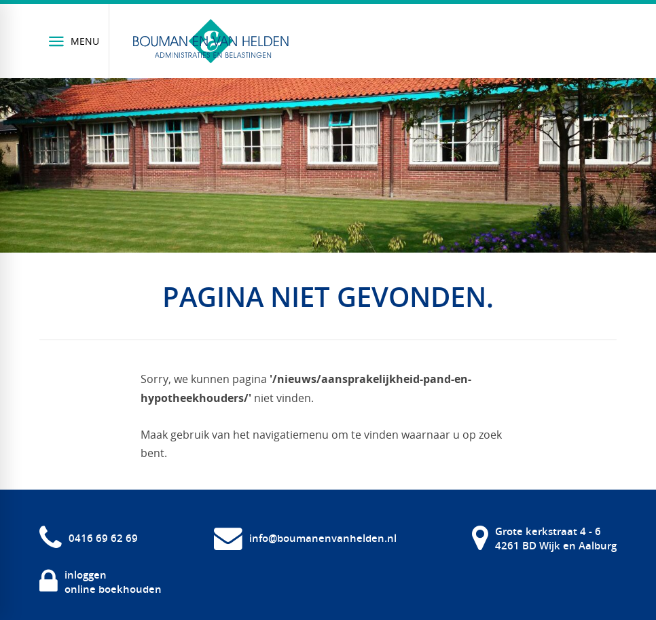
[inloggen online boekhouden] (100, 581)
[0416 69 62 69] (88, 538)
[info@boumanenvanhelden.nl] (305, 538)
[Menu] (74, 41)
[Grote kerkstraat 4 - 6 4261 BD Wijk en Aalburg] (544, 538)
